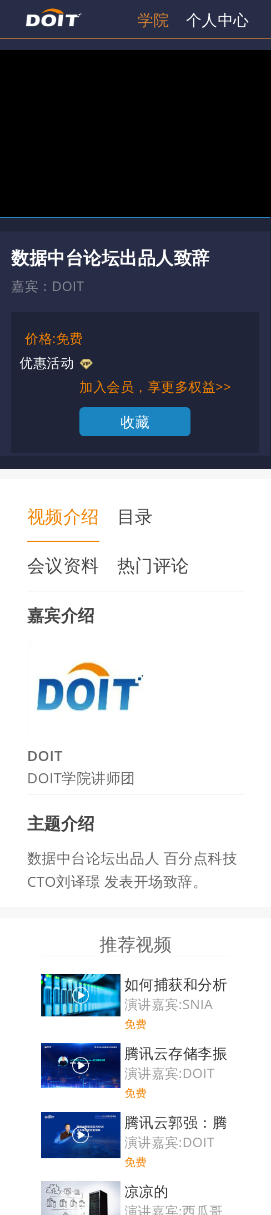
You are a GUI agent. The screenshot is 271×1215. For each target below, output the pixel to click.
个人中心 (217, 19)
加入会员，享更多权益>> (155, 386)
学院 (153, 19)
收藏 (135, 422)
